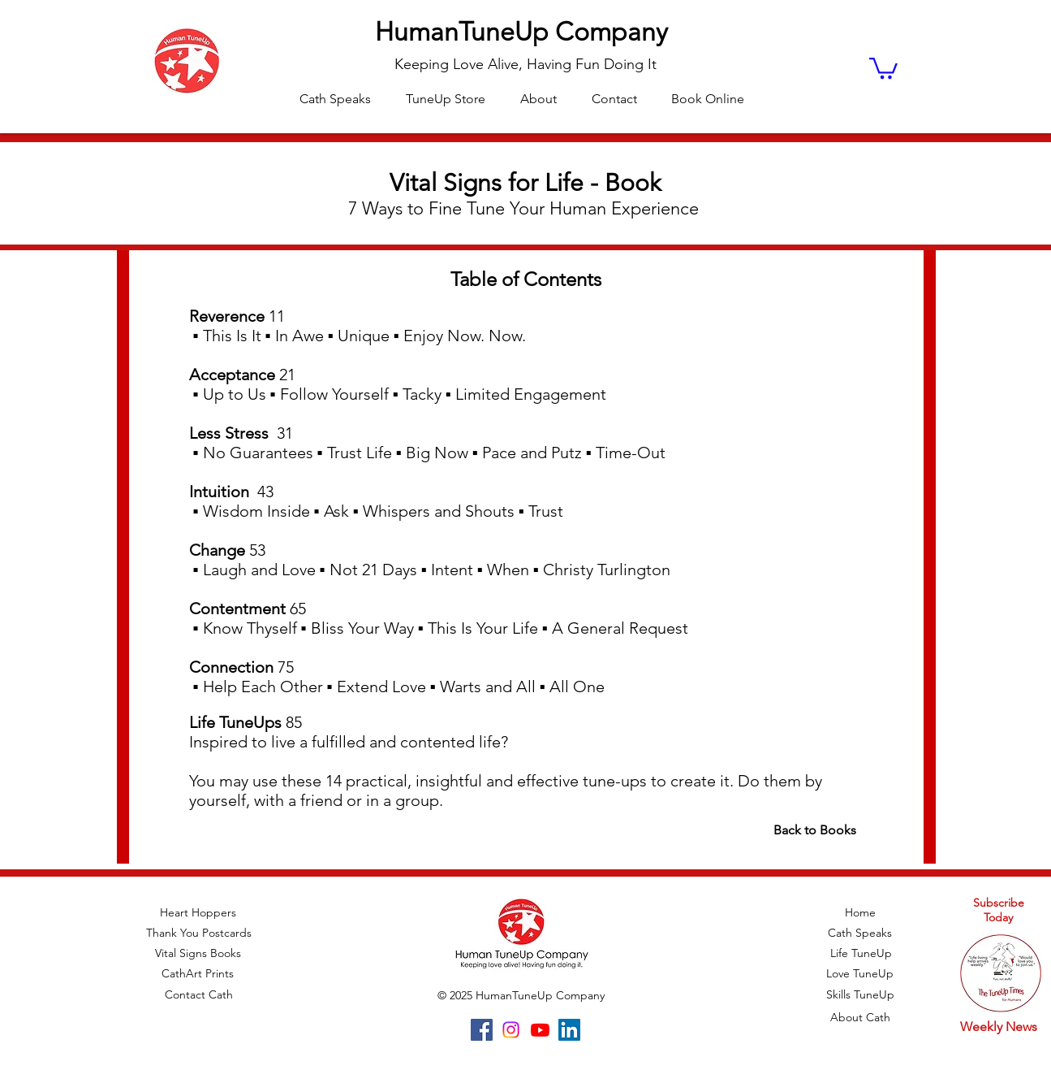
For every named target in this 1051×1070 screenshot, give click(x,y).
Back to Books (814, 830)
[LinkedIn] (569, 1030)
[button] (883, 67)
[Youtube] (540, 1030)
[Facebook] (482, 1030)
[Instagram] (511, 1030)
